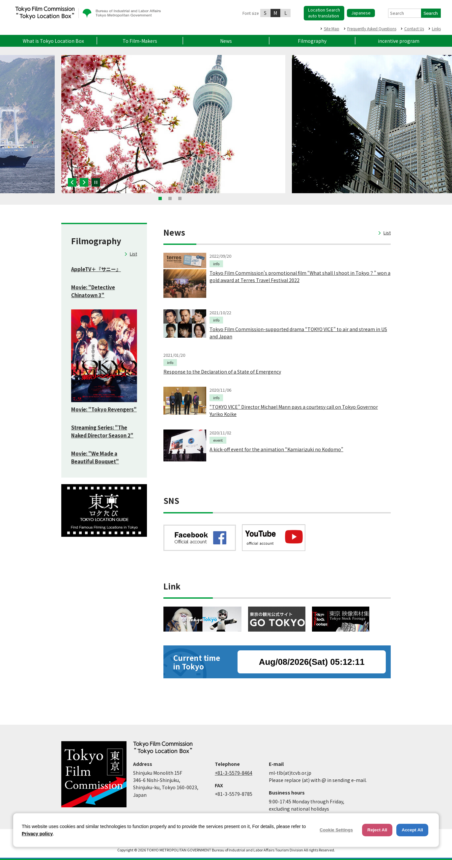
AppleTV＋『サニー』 (96, 269)
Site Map (331, 28)
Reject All (377, 829)
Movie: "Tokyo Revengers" (104, 409)
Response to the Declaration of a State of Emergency (222, 371)
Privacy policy (37, 833)
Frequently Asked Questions (371, 28)
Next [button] (84, 182)
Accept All (412, 829)
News (226, 41)
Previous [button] (72, 182)
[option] (173, 124)
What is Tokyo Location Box (53, 41)
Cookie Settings (336, 829)
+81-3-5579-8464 (233, 772)
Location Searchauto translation (324, 13)
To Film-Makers (140, 41)
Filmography (312, 41)
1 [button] (160, 198)
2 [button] (170, 198)
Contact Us (414, 28)
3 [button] (180, 198)
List (133, 253)
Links (436, 28)
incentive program (398, 41)
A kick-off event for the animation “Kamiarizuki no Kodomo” (276, 449)
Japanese (361, 13)
